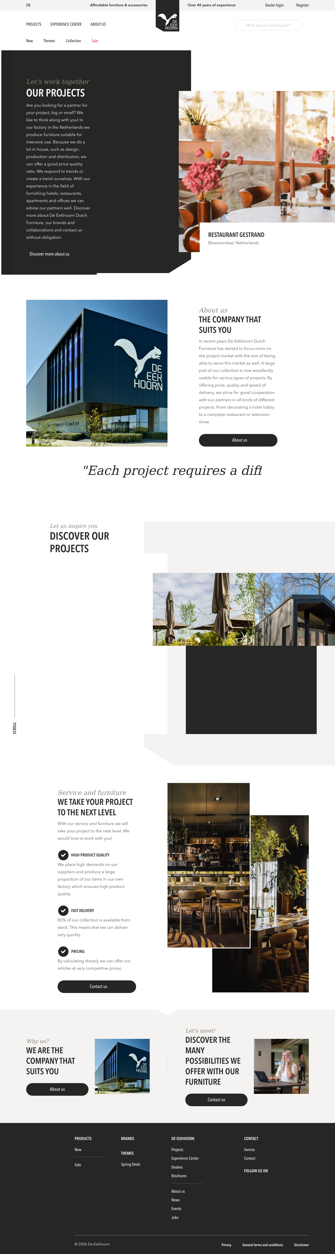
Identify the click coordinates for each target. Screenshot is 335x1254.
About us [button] (98, 24)
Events (176, 1209)
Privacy (226, 1245)
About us (178, 1191)
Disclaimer (301, 1245)
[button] (29, 5)
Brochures (179, 1176)
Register (302, 5)
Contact (249, 1158)
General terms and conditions (263, 1245)
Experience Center (66, 24)
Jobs (174, 1217)
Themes (49, 41)
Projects (34, 24)
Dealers (177, 1167)
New (29, 41)
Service (249, 1150)
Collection (73, 41)
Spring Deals (130, 1164)
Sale (95, 41)
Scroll (15, 728)
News (175, 1200)
